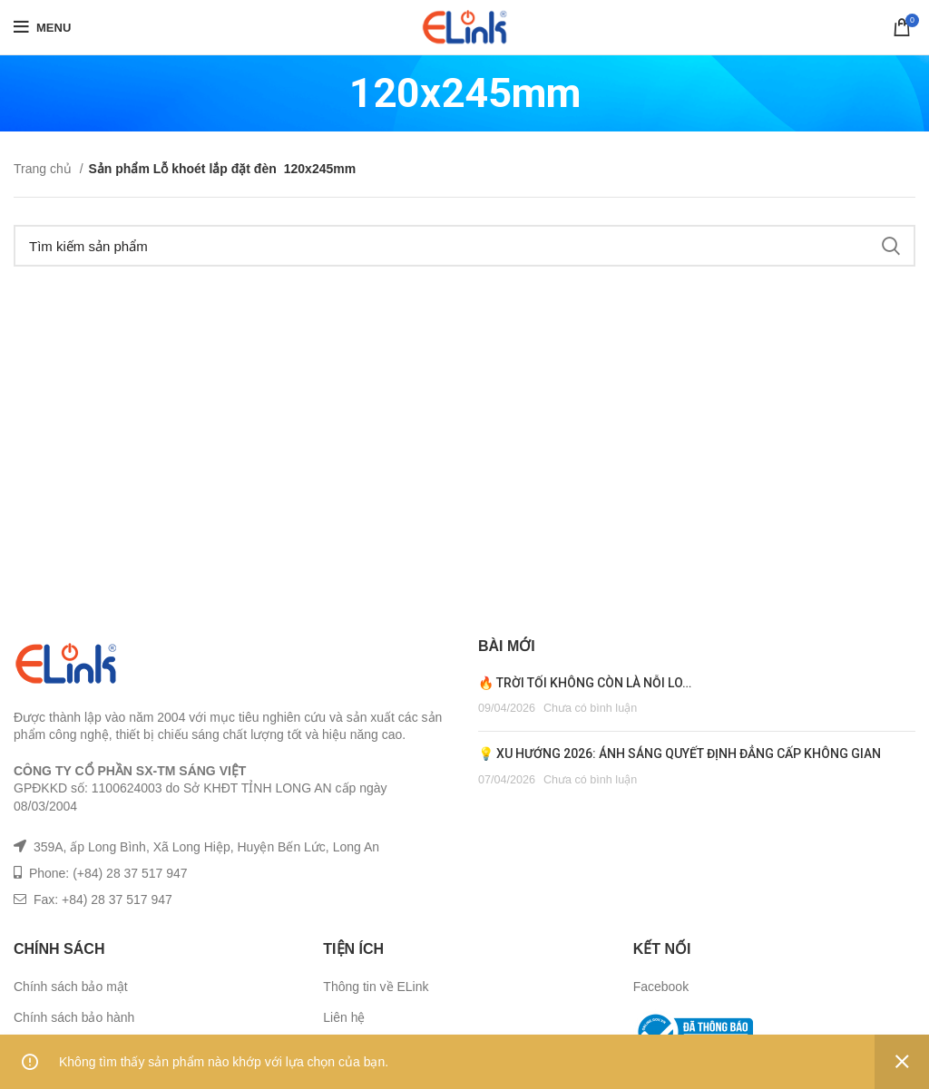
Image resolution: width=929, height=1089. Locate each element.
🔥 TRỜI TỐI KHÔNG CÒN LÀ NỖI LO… (584, 683)
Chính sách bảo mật (71, 986)
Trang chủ (44, 168)
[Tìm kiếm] (464, 246)
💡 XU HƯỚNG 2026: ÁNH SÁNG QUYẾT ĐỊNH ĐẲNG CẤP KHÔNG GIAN (679, 753)
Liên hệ (344, 1017)
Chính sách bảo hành (74, 1017)
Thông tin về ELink (375, 986)
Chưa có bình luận (590, 708)
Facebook (661, 986)
